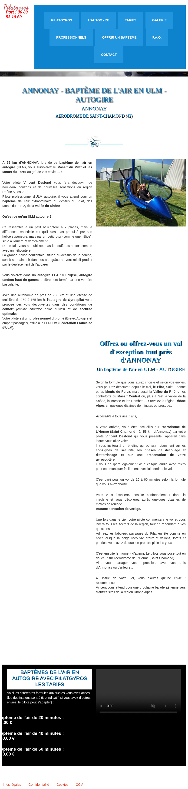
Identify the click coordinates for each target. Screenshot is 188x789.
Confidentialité (39, 784)
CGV (79, 784)
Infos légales (12, 784)
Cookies (62, 784)
